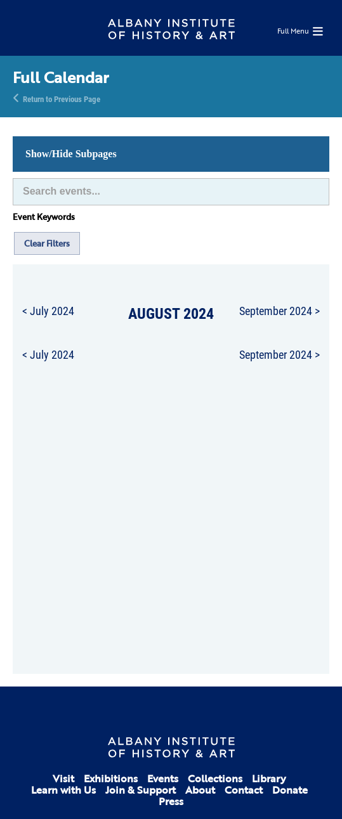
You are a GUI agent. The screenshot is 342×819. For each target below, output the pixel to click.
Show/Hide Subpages (71, 153)
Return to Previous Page (61, 98)
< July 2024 (48, 310)
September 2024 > (279, 310)
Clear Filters (47, 243)
